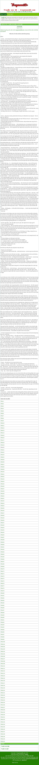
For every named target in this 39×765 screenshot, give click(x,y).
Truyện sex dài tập (5, 746)
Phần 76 (2, 583)
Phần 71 (2, 571)
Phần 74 (2, 578)
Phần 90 (2, 617)
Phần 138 (3, 734)
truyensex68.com (21, 753)
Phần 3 (2, 406)
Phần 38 (2, 491)
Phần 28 (2, 466)
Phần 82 (2, 598)
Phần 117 (3, 683)
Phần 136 (3, 729)
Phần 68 (2, 564)
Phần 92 (2, 622)
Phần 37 (2, 488)
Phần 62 (2, 549)
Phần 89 (2, 615)
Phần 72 (2, 573)
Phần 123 (3, 697)
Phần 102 (3, 646)
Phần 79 (2, 590)
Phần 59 (2, 542)
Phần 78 (2, 588)
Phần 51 (2, 522)
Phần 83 (2, 600)
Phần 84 (2, 602)
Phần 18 (2, 442)
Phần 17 (2, 440)
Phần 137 (3, 731)
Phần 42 (2, 500)
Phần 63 (2, 551)
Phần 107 (3, 658)
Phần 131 (3, 717)
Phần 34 (2, 481)
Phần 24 (2, 457)
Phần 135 (3, 726)
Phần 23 (2, 454)
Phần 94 (2, 627)
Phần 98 (2, 636)
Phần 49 (2, 517)
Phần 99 (2, 639)
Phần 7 (2, 415)
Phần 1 (2, 401)
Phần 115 (3, 678)
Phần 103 (3, 649)
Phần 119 (3, 687)
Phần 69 (2, 566)
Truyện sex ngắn (5, 748)
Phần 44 (2, 505)
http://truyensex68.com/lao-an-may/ (21, 113)
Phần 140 (3, 738)
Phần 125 (3, 702)
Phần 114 (3, 675)
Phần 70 (2, 568)
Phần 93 (2, 624)
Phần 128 (3, 709)
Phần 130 (3, 714)
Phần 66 (2, 559)
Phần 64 (2, 554)
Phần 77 (2, 585)
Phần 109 (3, 663)
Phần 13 (2, 430)
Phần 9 (2, 420)
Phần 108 (3, 661)
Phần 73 (2, 576)
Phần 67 (2, 561)
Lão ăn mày (19, 26)
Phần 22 (2, 452)
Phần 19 (2, 445)
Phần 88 (2, 612)
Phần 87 (2, 610)
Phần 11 (2, 425)
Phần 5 (2, 411)
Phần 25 (2, 459)
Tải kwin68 (20, 762)
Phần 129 (3, 712)
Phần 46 (2, 510)
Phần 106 (3, 656)
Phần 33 (2, 479)
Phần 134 (3, 724)
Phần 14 (2, 432)
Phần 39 (2, 493)
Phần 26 (2, 462)
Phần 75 (2, 581)
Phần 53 (2, 527)
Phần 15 (2, 435)
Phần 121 (3, 692)
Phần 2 (2, 403)
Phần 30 (2, 471)
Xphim (26, 754)
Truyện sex (3, 17)
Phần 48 (2, 515)
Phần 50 (2, 520)
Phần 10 (2, 423)
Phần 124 (3, 700)
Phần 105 (3, 653)
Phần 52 (2, 525)
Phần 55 (2, 532)
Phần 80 (2, 593)
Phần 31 (2, 474)
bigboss (25, 762)
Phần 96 (2, 632)
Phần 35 (2, 483)
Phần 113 (3, 673)
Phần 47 (2, 513)
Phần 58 (2, 539)
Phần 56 (2, 534)
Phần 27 (2, 464)
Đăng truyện (3, 14)
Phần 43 (2, 503)
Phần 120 (3, 690)
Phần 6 (2, 413)
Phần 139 (3, 736)
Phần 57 (2, 537)
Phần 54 (2, 530)
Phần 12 (2, 428)
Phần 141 (3, 741)
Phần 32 (2, 476)
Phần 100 (3, 641)
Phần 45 (2, 508)
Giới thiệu (10, 14)
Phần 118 (3, 685)
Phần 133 (3, 721)
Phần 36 (2, 486)
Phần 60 (2, 544)
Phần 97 (2, 634)
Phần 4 (2, 408)
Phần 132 (3, 719)
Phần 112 (3, 670)
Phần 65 (2, 556)
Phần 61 (2, 547)
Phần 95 (2, 629)
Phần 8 (2, 418)
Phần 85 (2, 605)
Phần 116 (3, 680)
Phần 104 (3, 651)
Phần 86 (2, 607)
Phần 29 (2, 469)
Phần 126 (3, 704)
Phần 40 (2, 496)
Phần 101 (3, 644)
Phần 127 (3, 707)
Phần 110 (3, 666)
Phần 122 (3, 695)
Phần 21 (2, 449)
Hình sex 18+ (30, 755)
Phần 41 (2, 498)
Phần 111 (3, 668)
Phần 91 (2, 619)
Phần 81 (2, 595)
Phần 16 (2, 437)
